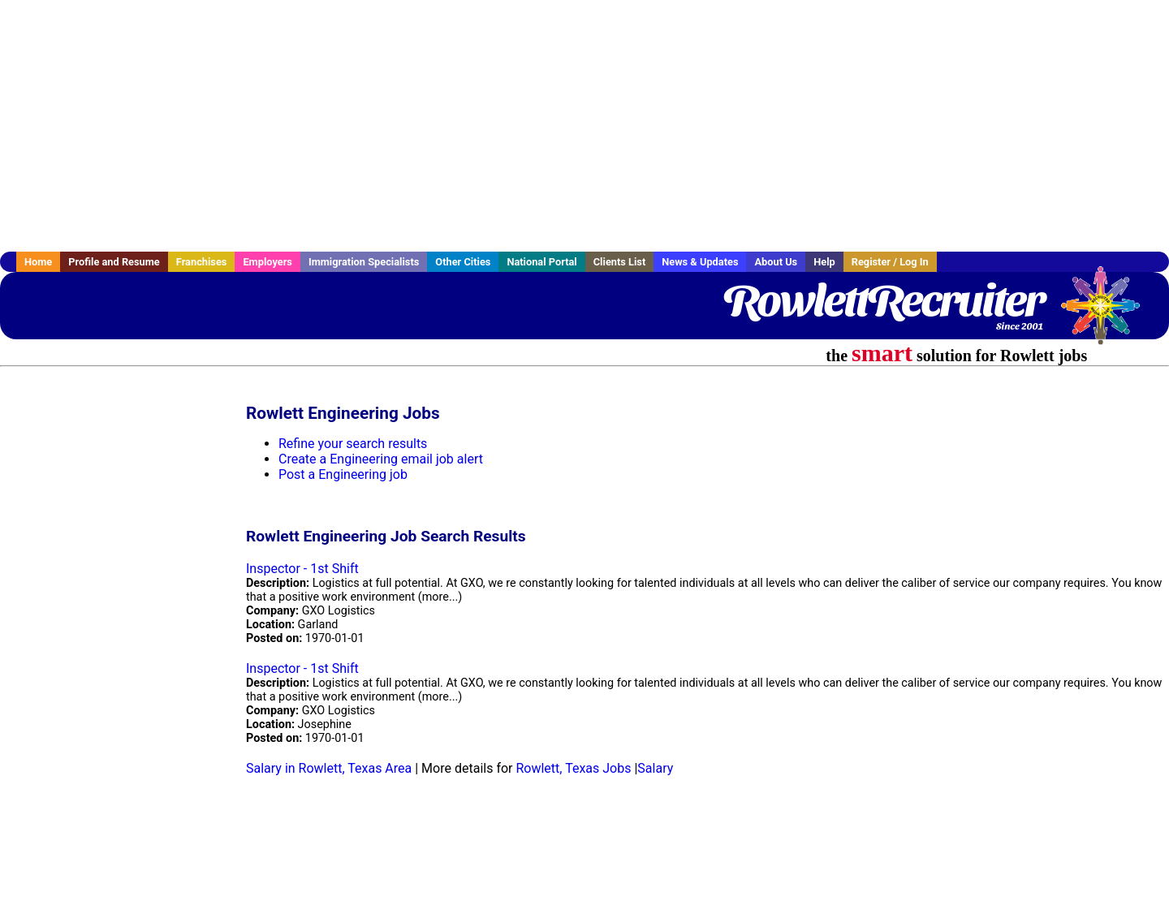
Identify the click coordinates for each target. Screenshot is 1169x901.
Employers (267, 262)
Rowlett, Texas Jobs (573, 768)
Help (824, 262)
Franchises (201, 262)
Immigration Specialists (363, 262)
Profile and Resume (114, 262)
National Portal (541, 262)
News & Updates (700, 262)
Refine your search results (352, 443)
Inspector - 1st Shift (302, 568)
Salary (655, 768)
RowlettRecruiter (883, 300)
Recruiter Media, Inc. (1108, 313)
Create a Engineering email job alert (380, 459)
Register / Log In (890, 262)
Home (38, 262)
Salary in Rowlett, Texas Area (329, 768)
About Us (775, 262)
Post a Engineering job (343, 474)
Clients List (619, 262)
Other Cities (462, 262)
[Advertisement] (584, 125)
